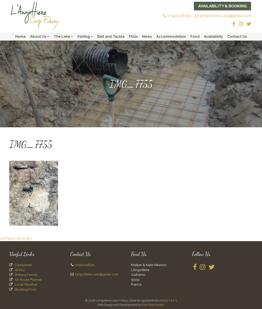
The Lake (64, 37)
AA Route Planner (28, 280)
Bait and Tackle (111, 36)
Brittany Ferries (26, 275)
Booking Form (25, 289)
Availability (213, 36)
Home (20, 36)
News (147, 36)
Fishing (86, 37)
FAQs (133, 36)
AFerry (19, 270)
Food (195, 36)
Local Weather (26, 284)
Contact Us (237, 36)
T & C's (172, 300)
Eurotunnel (23, 265)
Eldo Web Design (153, 304)
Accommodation (171, 36)
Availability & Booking (222, 6)
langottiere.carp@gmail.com (223, 15)
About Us (40, 37)
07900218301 (177, 15)
